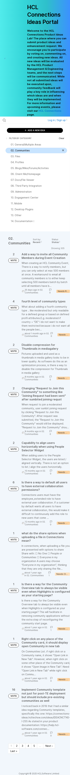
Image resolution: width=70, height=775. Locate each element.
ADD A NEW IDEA (35, 130)
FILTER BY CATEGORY (18, 138)
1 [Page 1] (11, 745)
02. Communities (34, 291)
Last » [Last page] (13, 751)
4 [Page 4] (28, 745)
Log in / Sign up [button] (57, 120)
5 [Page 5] (34, 745)
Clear (61, 138)
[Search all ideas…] (22, 120)
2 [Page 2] (16, 745)
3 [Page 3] (22, 745)
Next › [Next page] (49, 745)
